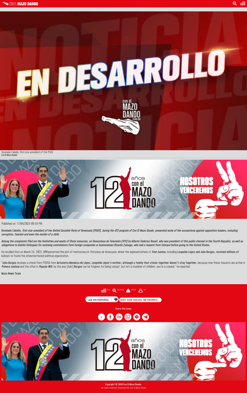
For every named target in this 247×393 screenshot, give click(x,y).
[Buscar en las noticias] (118, 291)
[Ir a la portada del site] (131, 291)
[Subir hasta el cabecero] (142, 291)
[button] (101, 317)
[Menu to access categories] (242, 3)
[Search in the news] (235, 3)
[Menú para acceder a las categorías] (105, 291)
